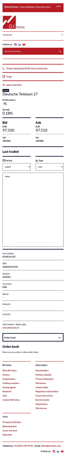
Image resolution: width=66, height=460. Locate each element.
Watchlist (7, 434)
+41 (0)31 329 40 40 (23, 445)
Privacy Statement (44, 379)
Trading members (10, 383)
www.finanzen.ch (10, 327)
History (6, 374)
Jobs (4, 395)
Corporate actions (44, 395)
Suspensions (42, 404)
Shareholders (42, 370)
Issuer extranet (9, 430)
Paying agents (9, 387)
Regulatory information (47, 391)
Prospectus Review (11, 422)
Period (7, 160)
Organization (8, 379)
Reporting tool (9, 426)
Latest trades (42, 387)
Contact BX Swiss (11, 399)
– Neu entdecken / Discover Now (27, 6)
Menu (58, 6)
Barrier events (42, 399)
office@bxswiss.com (51, 445)
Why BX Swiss (9, 370)
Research (6, 391)
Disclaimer (41, 383)
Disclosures (41, 408)
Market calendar (44, 374)
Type (39, 160)
